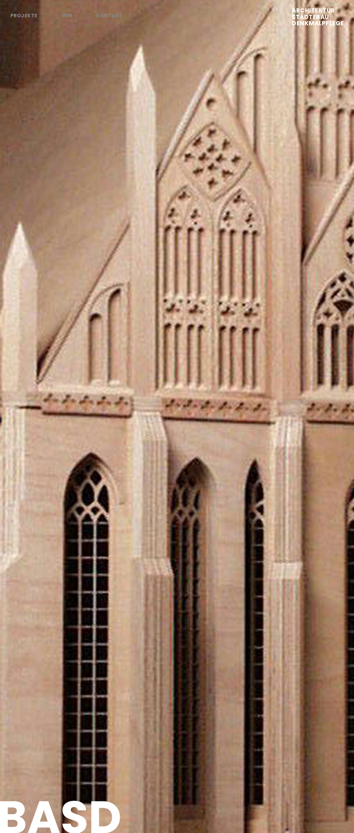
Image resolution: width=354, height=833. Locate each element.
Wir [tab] (67, 15)
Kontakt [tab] (109, 15)
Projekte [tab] (24, 15)
